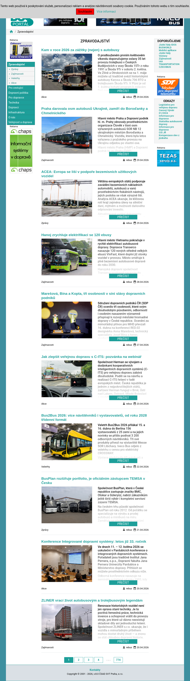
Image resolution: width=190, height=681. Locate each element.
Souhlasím (85, 11)
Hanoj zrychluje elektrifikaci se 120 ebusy (76, 235)
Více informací (106, 11)
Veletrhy (15, 78)
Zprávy (14, 69)
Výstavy (163, 55)
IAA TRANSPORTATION (169, 63)
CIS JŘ (162, 132)
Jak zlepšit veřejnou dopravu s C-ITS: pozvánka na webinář (91, 357)
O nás (11, 117)
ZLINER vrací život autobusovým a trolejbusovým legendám (92, 600)
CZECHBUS (165, 67)
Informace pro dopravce (166, 117)
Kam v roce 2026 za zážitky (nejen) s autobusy (80, 50)
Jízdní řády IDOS (167, 44)
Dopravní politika (18, 92)
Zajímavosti (17, 73)
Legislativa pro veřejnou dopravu (168, 106)
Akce (13, 82)
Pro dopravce (16, 97)
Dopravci (13, 107)
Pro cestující (15, 87)
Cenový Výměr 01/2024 (166, 111)
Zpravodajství (16, 64)
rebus (127, 96)
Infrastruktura (16, 112)
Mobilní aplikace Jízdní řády (167, 51)
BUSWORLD (165, 47)
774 (118, 659)
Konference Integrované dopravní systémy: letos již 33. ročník (93, 541)
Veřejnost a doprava (20, 122)
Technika (13, 102)
